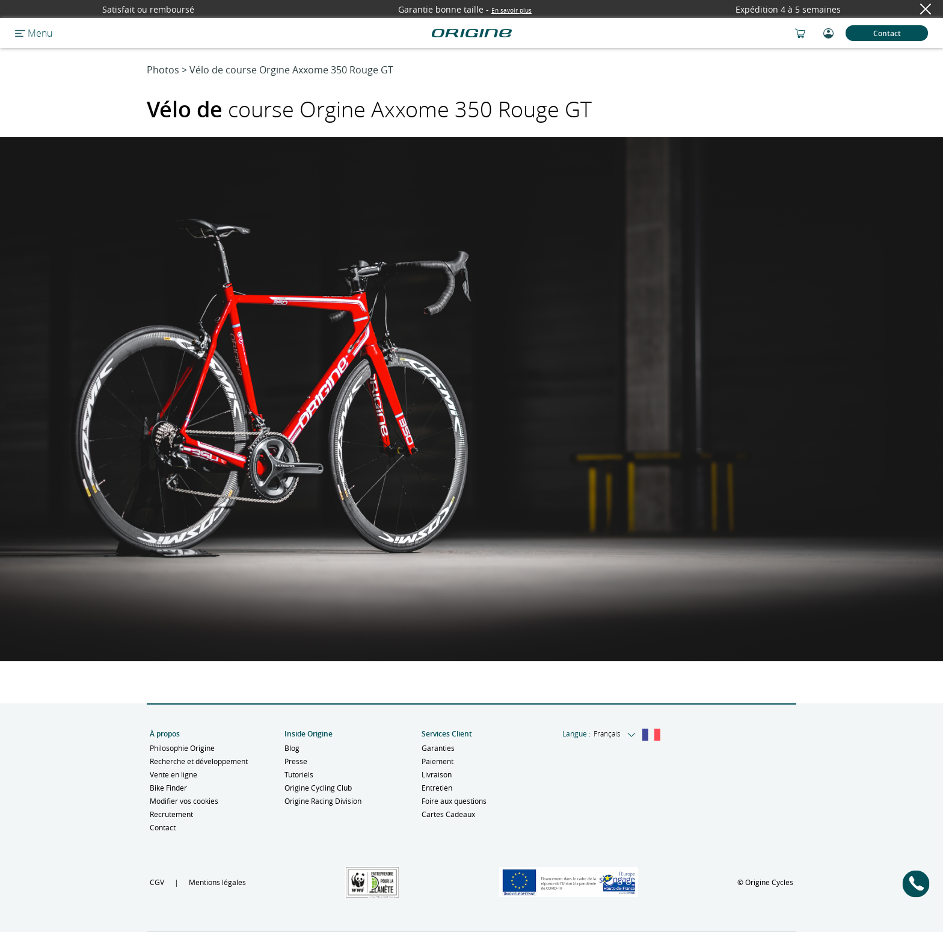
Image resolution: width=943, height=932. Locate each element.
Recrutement (171, 814)
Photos (163, 69)
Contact (887, 33)
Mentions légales (217, 882)
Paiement (437, 761)
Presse (295, 761)
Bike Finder (168, 787)
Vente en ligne (173, 774)
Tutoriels (298, 774)
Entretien (437, 787)
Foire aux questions (454, 801)
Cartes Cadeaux (448, 814)
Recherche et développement (199, 761)
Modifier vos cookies (184, 801)
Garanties (438, 748)
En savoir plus (511, 10)
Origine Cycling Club (318, 787)
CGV (157, 882)
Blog (291, 748)
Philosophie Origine (182, 748)
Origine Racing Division (322, 801)
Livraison (437, 774)
